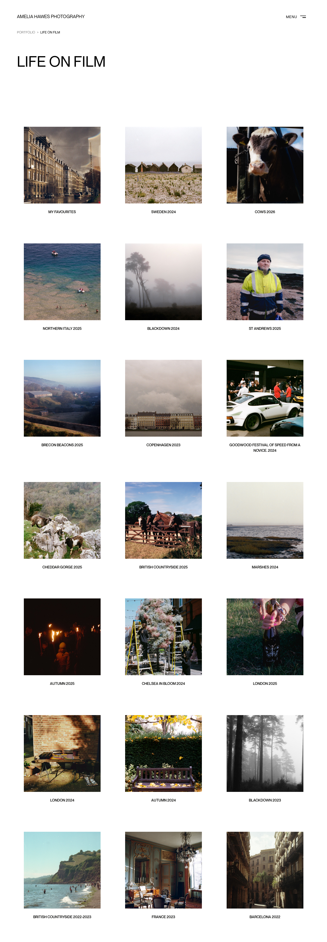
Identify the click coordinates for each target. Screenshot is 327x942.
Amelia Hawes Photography (51, 16)
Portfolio (26, 32)
